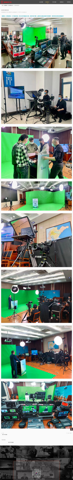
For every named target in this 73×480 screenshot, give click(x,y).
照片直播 (54, 2)
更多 (1, 479)
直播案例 (47, 2)
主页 (2, 5)
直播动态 (61, 2)
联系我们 (69, 2)
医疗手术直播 (4, 434)
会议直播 (41, 2)
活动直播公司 (10, 5)
